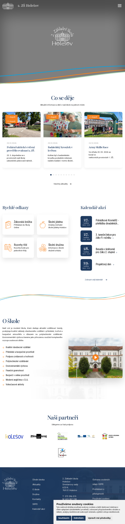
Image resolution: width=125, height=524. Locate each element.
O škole (35, 489)
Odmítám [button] (79, 518)
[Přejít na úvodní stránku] (10, 5)
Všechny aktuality (62, 184)
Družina (35, 494)
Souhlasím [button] (63, 518)
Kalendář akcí (38, 509)
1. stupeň (11, 117)
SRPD (35, 504)
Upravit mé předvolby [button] (99, 518)
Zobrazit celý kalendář (96, 280)
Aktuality (36, 484)
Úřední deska (38, 479)
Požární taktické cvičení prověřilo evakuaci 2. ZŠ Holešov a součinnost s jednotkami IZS (21, 152)
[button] (51, 175)
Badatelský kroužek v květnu (60, 148)
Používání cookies (101, 498)
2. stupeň (11, 121)
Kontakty (36, 499)
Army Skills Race (98, 147)
